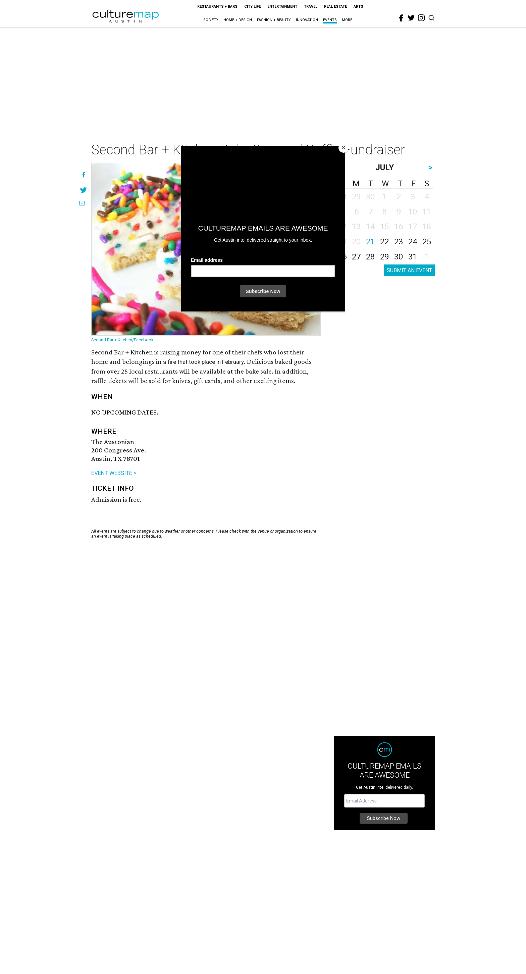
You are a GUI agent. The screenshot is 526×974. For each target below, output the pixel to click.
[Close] (343, 148)
